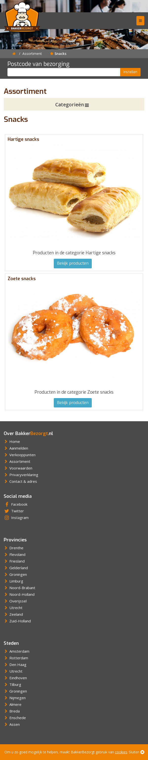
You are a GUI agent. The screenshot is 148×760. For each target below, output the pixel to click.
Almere (12, 704)
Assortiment (32, 53)
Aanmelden (16, 448)
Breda (12, 711)
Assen (12, 724)
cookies (121, 752)
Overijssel (15, 600)
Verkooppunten (20, 454)
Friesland (14, 561)
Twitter (14, 510)
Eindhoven (15, 677)
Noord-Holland (19, 594)
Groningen (15, 574)
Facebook (15, 504)
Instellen (130, 72)
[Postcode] (63, 72)
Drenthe (13, 547)
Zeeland (13, 614)
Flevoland (14, 554)
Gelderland (16, 567)
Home (12, 441)
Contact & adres (20, 481)
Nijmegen (15, 697)
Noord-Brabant (19, 587)
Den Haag (15, 664)
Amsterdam (16, 651)
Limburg (13, 581)
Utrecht (13, 607)
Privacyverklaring (21, 474)
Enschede (15, 717)
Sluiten (136, 752)
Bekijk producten (73, 263)
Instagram (16, 517)
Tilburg (12, 684)
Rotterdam (16, 657)
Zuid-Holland (17, 620)
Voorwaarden (18, 468)
